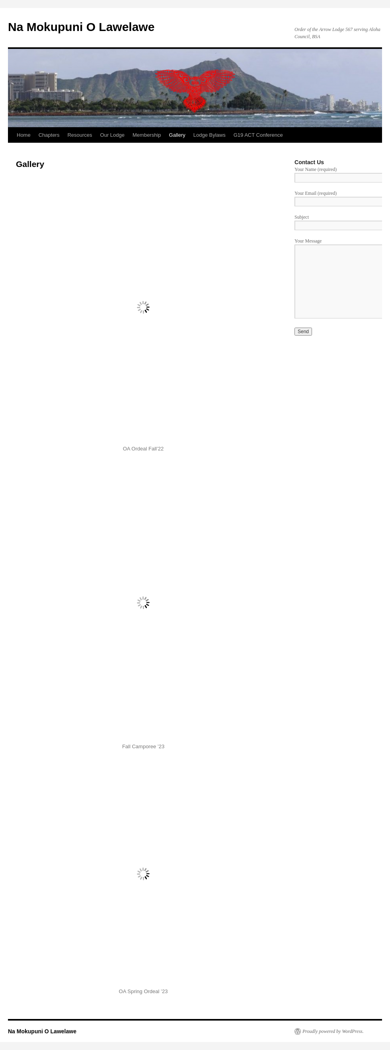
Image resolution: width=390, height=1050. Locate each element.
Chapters (49, 135)
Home (24, 135)
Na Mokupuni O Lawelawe (81, 26)
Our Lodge (112, 135)
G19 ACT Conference (258, 135)
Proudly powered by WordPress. (333, 1031)
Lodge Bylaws (209, 135)
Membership (147, 135)
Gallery (177, 135)
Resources (79, 135)
